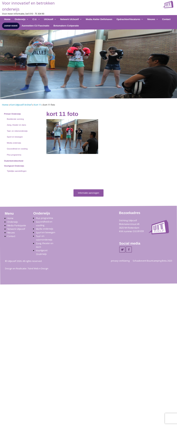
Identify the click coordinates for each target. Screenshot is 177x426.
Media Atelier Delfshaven (99, 19)
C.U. (34, 19)
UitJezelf (48, 19)
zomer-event (10, 25)
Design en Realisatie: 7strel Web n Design (26, 268)
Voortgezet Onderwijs (14, 166)
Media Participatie (16, 225)
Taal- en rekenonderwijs (17, 131)
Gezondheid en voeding (17, 149)
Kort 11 (37, 104)
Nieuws (151, 19)
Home (7, 19)
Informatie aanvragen (88, 193)
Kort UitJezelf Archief (21, 104)
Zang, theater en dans (16, 125)
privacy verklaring (120, 260)
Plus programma (14, 155)
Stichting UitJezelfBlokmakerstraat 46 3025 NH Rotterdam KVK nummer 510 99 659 (131, 226)
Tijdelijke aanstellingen (17, 171)
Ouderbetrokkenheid (13, 161)
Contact (166, 19)
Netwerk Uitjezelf (16, 229)
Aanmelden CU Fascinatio (35, 25)
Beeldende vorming (15, 119)
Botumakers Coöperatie (66, 25)
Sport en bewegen (15, 137)
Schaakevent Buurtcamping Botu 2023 (152, 260)
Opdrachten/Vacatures (128, 19)
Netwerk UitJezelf (69, 19)
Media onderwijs (14, 143)
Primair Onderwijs (12, 114)
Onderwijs (20, 19)
